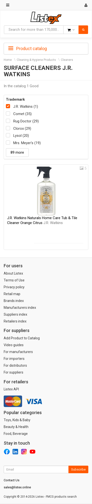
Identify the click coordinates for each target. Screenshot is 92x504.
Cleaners (67, 60)
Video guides (14, 345)
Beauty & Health (16, 427)
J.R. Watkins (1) (25, 106)
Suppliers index (15, 314)
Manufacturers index (20, 308)
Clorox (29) (22, 128)
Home (8, 60)
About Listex (13, 273)
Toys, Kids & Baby (17, 420)
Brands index (14, 301)
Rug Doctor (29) (26, 121)
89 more (17, 152)
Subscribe (78, 469)
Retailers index (15, 321)
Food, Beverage (16, 434)
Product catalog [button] (27, 48)
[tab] (46, 48)
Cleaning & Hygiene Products (36, 60)
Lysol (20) (21, 135)
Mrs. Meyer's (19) (27, 143)
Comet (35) (22, 114)
